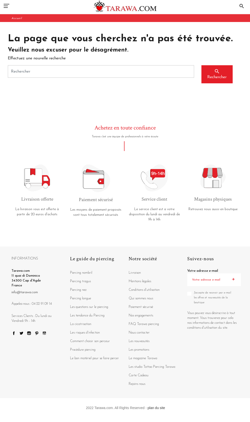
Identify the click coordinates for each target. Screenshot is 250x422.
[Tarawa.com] (125, 6)
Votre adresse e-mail (202, 271)
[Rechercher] (101, 71)
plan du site (156, 408)
